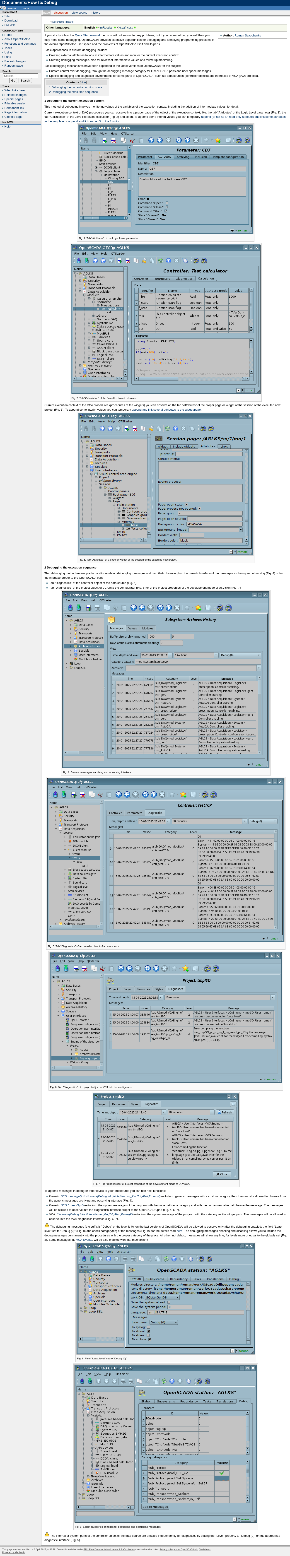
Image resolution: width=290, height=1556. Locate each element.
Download (11, 20)
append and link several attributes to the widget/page (166, 409)
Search (6, 71)
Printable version (16, 103)
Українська (125, 27)
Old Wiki (10, 25)
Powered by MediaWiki (13, 1552)
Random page (14, 65)
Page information (16, 112)
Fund (8, 56)
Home (8, 34)
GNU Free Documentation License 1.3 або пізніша (109, 1549)
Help (8, 126)
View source (79, 12)
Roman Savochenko (247, 35)
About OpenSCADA (17, 39)
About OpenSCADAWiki (186, 1549)
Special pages (14, 99)
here (179, 1231)
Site (7, 16)
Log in (25, 8)
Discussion (61, 12)
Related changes (16, 94)
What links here (15, 90)
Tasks (8, 48)
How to (69, 22)
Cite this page (14, 116)
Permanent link (14, 108)
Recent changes (15, 61)
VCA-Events (84, 1239)
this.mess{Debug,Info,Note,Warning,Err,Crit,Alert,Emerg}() (95, 1214)
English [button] (11, 8)
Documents (58, 22)
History (96, 12)
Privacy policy (167, 1549)
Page (46, 12)
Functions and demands (20, 43)
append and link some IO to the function (94, 121)
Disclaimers (205, 1549)
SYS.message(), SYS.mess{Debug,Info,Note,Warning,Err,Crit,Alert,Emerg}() (111, 1196)
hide (83, 82)
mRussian (106, 27)
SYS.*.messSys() (72, 1205)
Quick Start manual (87, 35)
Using (8, 52)
